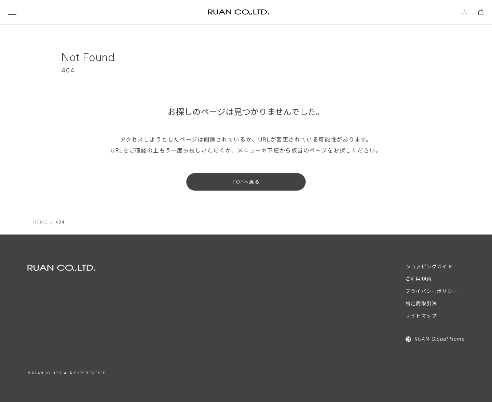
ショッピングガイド (429, 266)
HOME (40, 222)
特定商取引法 (421, 303)
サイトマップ (421, 316)
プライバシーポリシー (432, 291)
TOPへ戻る (246, 182)
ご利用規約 (419, 279)
